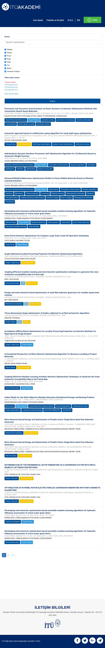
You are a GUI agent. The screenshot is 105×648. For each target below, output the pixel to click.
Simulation (91, 165)
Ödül (9, 62)
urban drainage (34, 226)
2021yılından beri (11, 90)
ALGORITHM (67, 410)
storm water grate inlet (81, 222)
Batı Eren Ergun (11, 455)
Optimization (30, 169)
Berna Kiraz (10, 406)
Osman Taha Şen (12, 478)
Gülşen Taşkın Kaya (12, 263)
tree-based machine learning (16, 226)
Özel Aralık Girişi (11, 93)
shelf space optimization (41, 144)
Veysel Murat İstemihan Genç (16, 120)
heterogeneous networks (83, 198)
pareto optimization (13, 410)
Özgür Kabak (10, 244)
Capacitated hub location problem (41, 406)
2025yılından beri (11, 87)
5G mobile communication (58, 165)
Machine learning (58, 193)
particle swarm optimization (63, 144)
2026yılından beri (11, 85)
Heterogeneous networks (75, 193)
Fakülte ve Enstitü (55, 20)
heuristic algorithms (63, 406)
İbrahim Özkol (11, 322)
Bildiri (9, 68)
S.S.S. (70, 20)
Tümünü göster (10, 82)
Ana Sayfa (38, 20)
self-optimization (12, 198)
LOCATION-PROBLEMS (52, 410)
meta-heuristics (53, 222)
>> (13, 555)
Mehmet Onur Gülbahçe (14, 304)
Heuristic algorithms (78, 165)
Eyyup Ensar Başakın (13, 522)
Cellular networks (32, 193)
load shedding (11, 124)
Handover (20, 169)
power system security (26, 124)
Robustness (19, 193)
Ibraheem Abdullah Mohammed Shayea (20, 165)
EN (78, 20)
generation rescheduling (65, 120)
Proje (9, 56)
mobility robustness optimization (32, 198)
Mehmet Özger (11, 222)
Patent (9, 52)
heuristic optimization (84, 120)
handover (90, 193)
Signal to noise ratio (45, 169)
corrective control (48, 120)
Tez (8, 65)
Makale (9, 49)
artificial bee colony (83, 144)
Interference (10, 169)
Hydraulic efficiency (38, 222)
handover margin (53, 198)
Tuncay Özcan (11, 144)
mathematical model (80, 406)
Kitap (9, 59)
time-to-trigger (66, 198)
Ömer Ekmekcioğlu (12, 283)
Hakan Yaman (10, 367)
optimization (66, 222)
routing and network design (32, 410)
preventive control (43, 124)
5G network (10, 202)
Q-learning (45, 193)
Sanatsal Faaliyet (13, 71)
